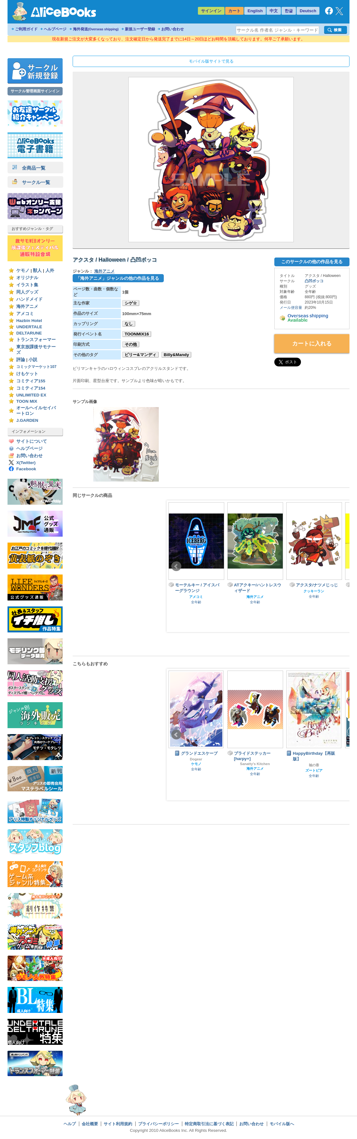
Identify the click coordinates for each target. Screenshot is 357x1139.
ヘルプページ (55, 29)
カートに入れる (312, 343)
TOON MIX (26, 401)
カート (234, 10)
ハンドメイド (29, 299)
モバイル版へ (282, 1123)
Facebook (26, 469)
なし (129, 323)
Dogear (196, 759)
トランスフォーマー (36, 339)
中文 (274, 10)
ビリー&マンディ (140, 354)
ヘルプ (70, 1123)
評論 (20, 359)
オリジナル (27, 277)
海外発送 (96, 29)
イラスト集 (27, 285)
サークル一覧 (31, 182)
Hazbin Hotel (29, 320)
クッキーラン (313, 591)
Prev (176, 566)
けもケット (27, 373)
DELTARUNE (29, 333)
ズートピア (314, 770)
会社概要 (90, 1123)
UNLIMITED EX (31, 395)
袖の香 (314, 765)
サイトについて (31, 441)
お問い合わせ (172, 29)
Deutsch (308, 10)
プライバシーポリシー (158, 1123)
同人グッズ (27, 292)
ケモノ (22, 270)
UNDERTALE (29, 326)
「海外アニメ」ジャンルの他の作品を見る (117, 278)
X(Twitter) (26, 462)
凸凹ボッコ (314, 281)
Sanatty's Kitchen (255, 764)
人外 (49, 270)
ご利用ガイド (26, 29)
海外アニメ (27, 306)
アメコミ (25, 313)
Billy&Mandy (176, 354)
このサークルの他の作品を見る (312, 261)
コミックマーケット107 (36, 367)
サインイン (211, 10)
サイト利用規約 (118, 1123)
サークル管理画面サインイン (35, 91)
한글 (289, 10)
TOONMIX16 (137, 334)
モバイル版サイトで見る (211, 61)
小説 (32, 359)
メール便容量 (291, 307)
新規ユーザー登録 (140, 29)
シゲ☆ (131, 303)
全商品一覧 (28, 168)
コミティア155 (30, 381)
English (255, 10)
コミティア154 (30, 388)
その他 (131, 344)
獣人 (37, 270)
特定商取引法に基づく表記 (209, 1123)
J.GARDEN (27, 420)
